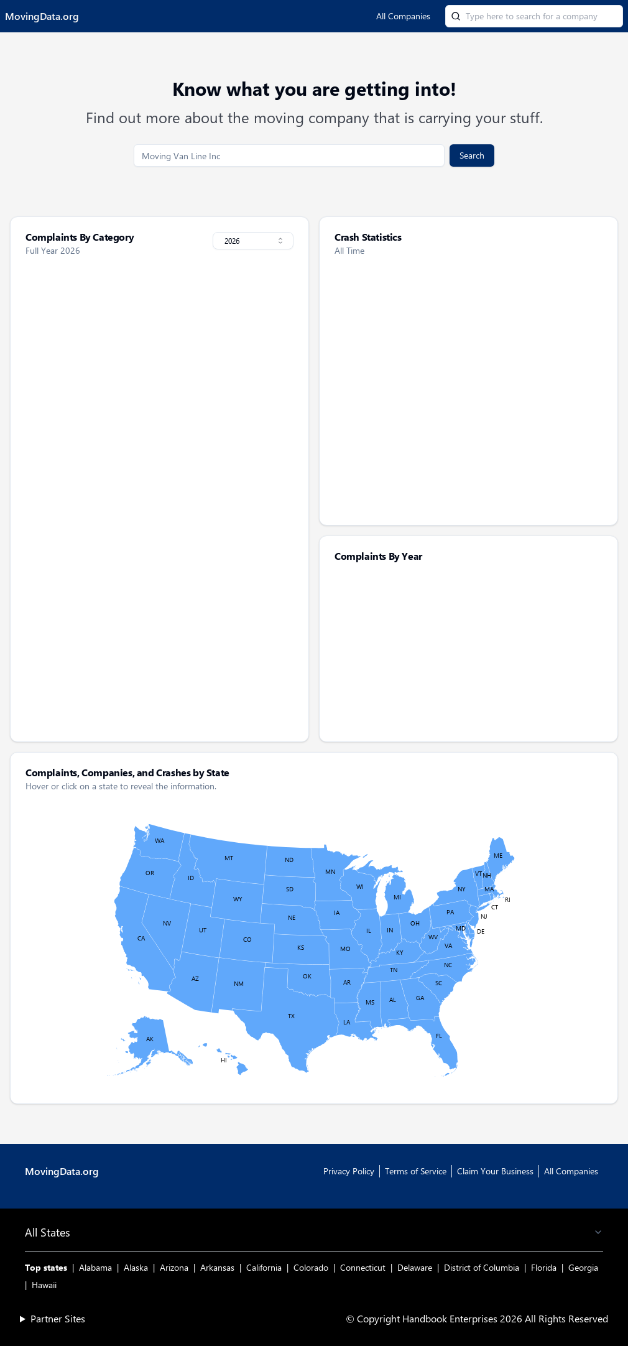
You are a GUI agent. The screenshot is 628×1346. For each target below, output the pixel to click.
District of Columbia (481, 1267)
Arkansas (217, 1267)
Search (471, 155)
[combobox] (253, 240)
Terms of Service (415, 1171)
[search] (289, 155)
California (264, 1267)
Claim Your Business (495, 1171)
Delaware (414, 1267)
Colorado (310, 1267)
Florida (543, 1267)
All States (314, 1232)
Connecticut (363, 1267)
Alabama (95, 1267)
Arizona (174, 1267)
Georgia (583, 1267)
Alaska (136, 1267)
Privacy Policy (348, 1171)
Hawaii (44, 1285)
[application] (469, 651)
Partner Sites (57, 1318)
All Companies (403, 16)
